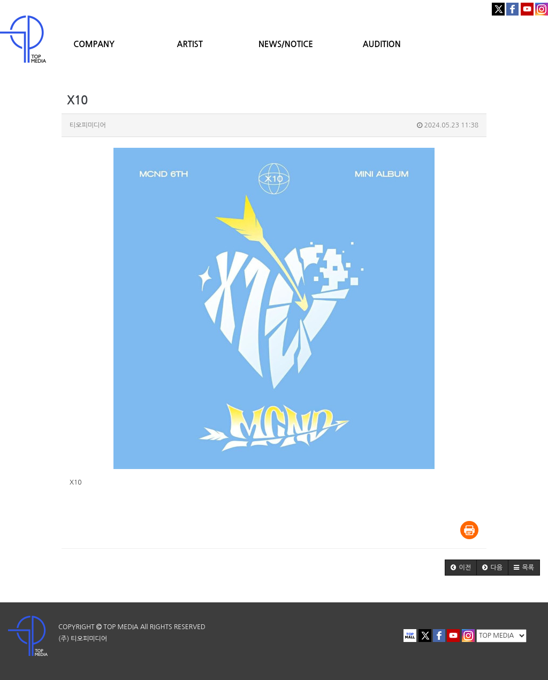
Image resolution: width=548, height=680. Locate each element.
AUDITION (382, 44)
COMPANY (94, 44)
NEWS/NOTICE (285, 44)
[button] (461, 568)
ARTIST (190, 44)
